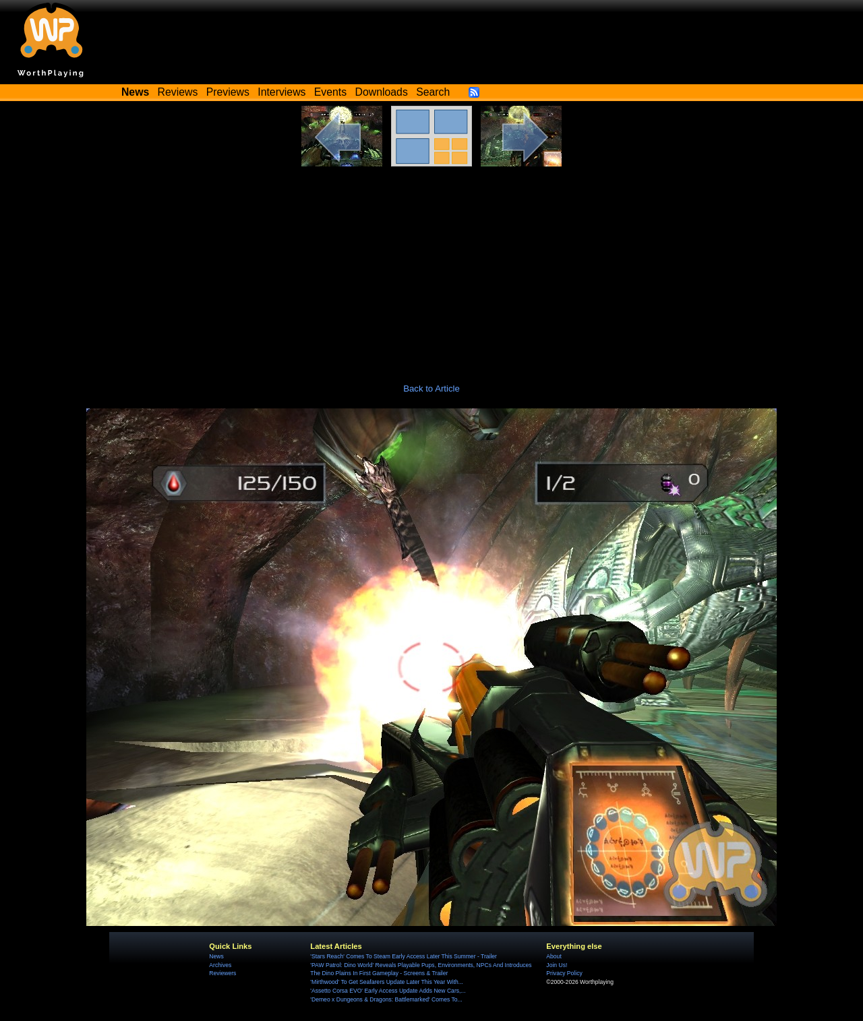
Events (330, 92)
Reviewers (222, 973)
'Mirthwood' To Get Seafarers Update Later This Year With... (386, 982)
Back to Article (431, 388)
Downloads (381, 92)
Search (433, 92)
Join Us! (556, 965)
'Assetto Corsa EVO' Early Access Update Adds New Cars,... (387, 990)
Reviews (178, 92)
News (216, 956)
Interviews (281, 92)
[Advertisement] (431, 267)
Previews (227, 92)
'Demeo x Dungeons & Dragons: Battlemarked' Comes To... (386, 999)
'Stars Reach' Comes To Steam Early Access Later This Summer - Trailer (403, 956)
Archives (220, 965)
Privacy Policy (564, 973)
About (553, 956)
